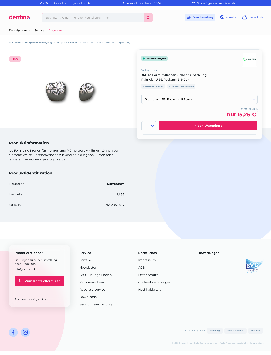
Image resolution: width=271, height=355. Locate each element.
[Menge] (148, 125)
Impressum (147, 260)
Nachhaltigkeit (149, 289)
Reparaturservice (92, 289)
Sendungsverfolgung (96, 304)
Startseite (15, 42)
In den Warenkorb (208, 125)
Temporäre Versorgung (38, 42)
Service (39, 30)
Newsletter (88, 267)
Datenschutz (148, 275)
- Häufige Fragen (99, 275)
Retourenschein (92, 282)
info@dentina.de (25, 269)
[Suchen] (148, 17)
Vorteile (85, 260)
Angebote (55, 30)
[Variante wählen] (199, 99)
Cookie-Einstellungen (154, 282)
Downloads (88, 297)
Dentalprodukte (19, 30)
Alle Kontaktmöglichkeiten (32, 299)
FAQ (83, 275)
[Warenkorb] (252, 18)
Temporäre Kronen (67, 42)
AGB (141, 267)
